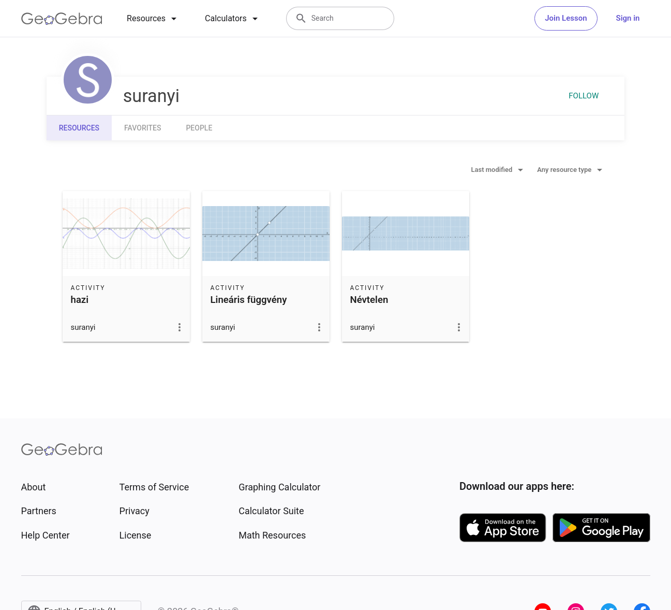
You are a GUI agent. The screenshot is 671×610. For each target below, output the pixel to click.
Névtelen (369, 300)
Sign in (628, 18)
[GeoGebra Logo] (61, 18)
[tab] (153, 18)
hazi (80, 300)
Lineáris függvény (249, 300)
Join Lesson (566, 18)
